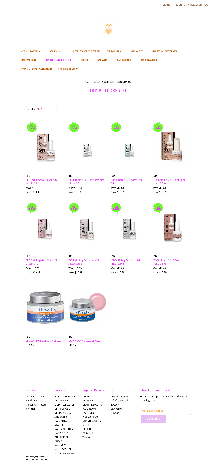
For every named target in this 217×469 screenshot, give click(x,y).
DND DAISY (88, 396)
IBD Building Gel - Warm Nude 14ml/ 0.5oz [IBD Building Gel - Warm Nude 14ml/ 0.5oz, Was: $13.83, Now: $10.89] (170, 262)
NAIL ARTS (104, 60)
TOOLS (86, 60)
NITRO (86, 425)
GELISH (86, 429)
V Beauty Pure (90, 416)
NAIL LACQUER (126, 60)
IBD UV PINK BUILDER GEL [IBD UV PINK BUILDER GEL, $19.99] (84, 340)
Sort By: (31, 109)
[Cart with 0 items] (207, 5)
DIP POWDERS (115, 51)
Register (196, 4)
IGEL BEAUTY (90, 408)
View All (86, 437)
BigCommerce (40, 457)
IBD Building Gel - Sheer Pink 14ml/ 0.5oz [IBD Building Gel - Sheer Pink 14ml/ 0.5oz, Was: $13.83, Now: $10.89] (85, 262)
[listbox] (46, 109)
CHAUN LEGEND (91, 421)
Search (167, 4)
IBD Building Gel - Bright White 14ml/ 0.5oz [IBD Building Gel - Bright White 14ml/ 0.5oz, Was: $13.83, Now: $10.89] (86, 181)
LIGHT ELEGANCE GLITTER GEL (86, 51)
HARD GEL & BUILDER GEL (60, 60)
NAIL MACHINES (30, 60)
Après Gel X (138, 51)
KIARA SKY (88, 400)
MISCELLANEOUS (151, 60)
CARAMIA (87, 433)
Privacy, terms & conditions (36, 68)
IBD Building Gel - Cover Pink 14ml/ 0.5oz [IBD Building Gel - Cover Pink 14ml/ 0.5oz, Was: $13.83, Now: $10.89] (43, 262)
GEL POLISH (56, 51)
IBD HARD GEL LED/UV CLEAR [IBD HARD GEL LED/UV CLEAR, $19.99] (43, 340)
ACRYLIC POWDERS (32, 51)
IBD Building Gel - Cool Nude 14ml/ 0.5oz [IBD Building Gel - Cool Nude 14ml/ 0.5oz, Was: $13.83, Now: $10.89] (169, 181)
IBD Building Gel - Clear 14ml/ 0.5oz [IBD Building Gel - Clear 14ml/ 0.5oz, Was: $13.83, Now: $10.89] (128, 181)
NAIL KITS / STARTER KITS (164, 51)
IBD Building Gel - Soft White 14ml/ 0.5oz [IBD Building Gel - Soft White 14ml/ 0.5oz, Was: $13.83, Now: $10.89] (127, 262)
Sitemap (31, 408)
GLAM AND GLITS (92, 404)
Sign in (180, 4)
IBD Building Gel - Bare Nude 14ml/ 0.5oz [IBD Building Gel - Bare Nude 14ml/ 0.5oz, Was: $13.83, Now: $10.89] (42, 181)
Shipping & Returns (69, 68)
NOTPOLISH (89, 412)
